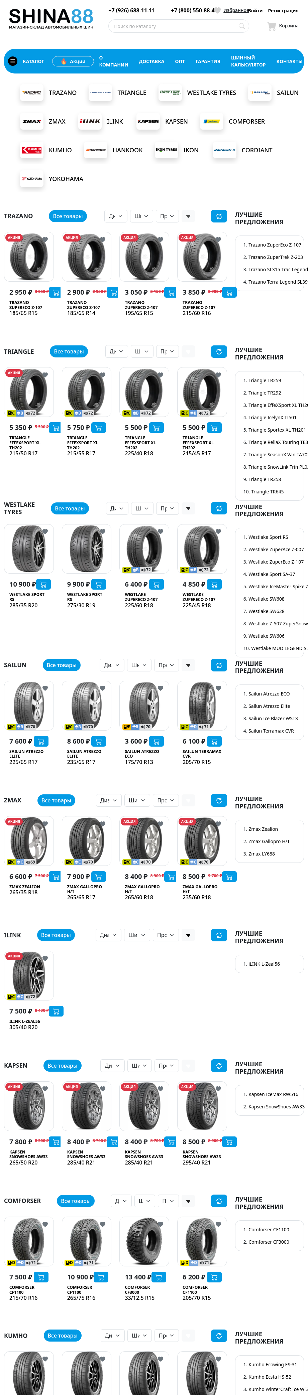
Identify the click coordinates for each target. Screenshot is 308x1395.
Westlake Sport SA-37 (271, 574)
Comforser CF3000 (268, 1245)
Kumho (46, 150)
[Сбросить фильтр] (219, 216)
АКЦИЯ (14, 237)
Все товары (68, 216)
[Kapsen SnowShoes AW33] (29, 1106)
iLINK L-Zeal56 (264, 964)
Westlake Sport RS (268, 537)
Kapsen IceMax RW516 (273, 1094)
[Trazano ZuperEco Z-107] (29, 256)
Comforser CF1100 (268, 1232)
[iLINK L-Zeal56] (29, 975)
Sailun (273, 92)
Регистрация (283, 10)
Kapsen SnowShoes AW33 (276, 1107)
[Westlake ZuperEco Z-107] (144, 549)
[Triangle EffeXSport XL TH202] (29, 392)
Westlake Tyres (197, 92)
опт (180, 61)
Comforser (232, 121)
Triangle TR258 (264, 479)
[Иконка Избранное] (231, 10)
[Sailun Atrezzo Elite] (29, 705)
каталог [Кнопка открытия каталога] (26, 61)
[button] (188, 216)
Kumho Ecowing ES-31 (272, 1367)
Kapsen (162, 121)
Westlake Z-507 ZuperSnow (278, 623)
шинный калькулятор (248, 61)
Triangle (117, 92)
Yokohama (51, 178)
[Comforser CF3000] (144, 1244)
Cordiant (243, 150)
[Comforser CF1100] (29, 1244)
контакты (289, 61)
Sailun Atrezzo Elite (269, 706)
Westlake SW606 (266, 636)
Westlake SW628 (266, 611)
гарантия (208, 61)
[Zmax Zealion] (29, 841)
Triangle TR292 (264, 393)
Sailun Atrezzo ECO (269, 693)
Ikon (177, 150)
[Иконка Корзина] (283, 26)
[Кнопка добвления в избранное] (45, 239)
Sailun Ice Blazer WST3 (273, 718)
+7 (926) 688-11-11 (131, 10)
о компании (113, 61)
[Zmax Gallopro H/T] (86, 841)
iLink (100, 121)
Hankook (113, 150)
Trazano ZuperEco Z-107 (274, 245)
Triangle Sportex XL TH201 (277, 430)
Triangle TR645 (267, 491)
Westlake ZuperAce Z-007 (276, 549)
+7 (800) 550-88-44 (194, 10)
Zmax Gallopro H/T (269, 841)
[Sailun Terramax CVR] (202, 705)
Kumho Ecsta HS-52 (269, 1379)
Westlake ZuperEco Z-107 (276, 562)
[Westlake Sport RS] (29, 549)
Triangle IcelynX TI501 (272, 417)
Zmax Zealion (263, 829)
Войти (255, 10)
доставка (151, 61)
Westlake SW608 (266, 599)
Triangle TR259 (264, 380)
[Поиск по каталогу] (242, 26)
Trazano (48, 92)
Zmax (43, 121)
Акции (73, 61)
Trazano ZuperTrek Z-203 (275, 257)
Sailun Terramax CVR (271, 731)
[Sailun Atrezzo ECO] (144, 705)
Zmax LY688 (261, 854)
